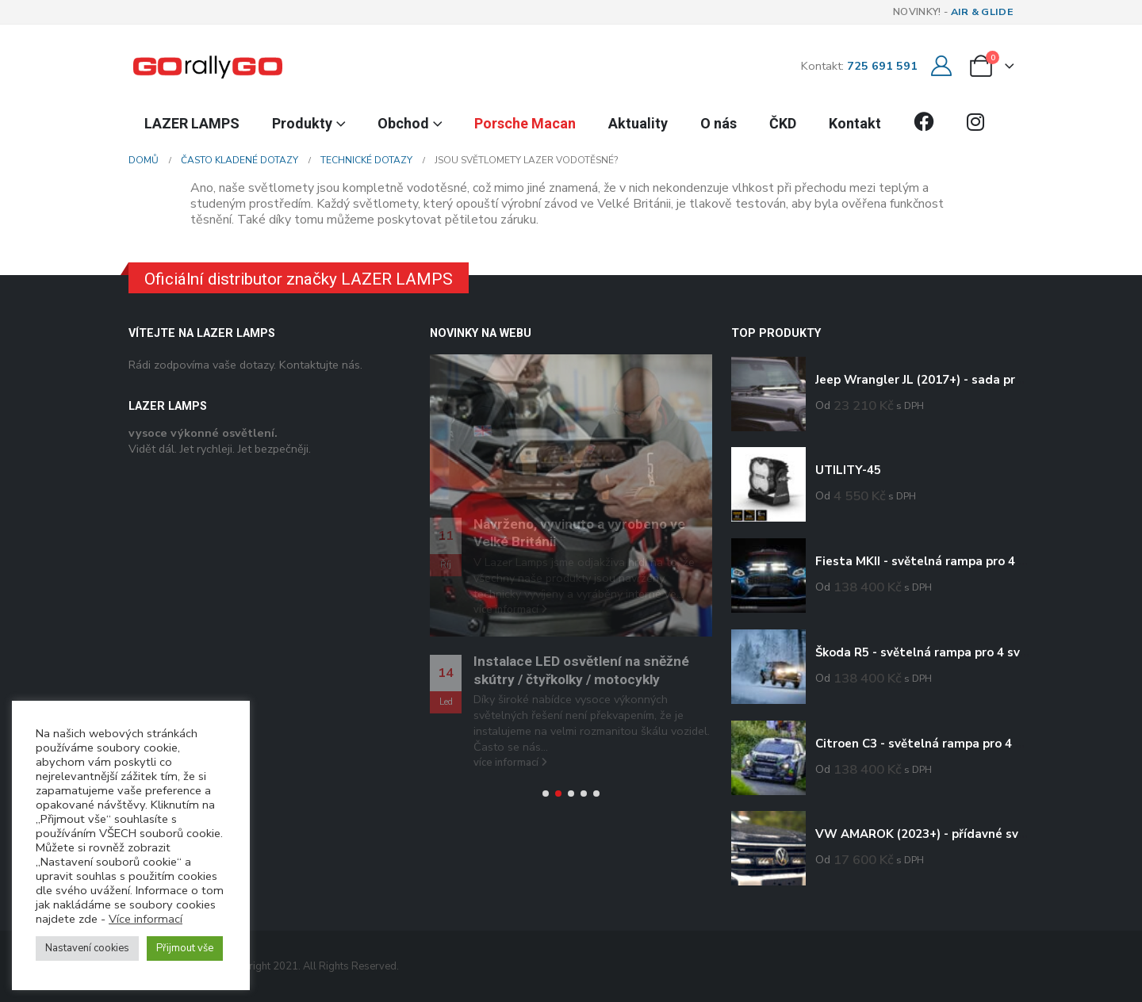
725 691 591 (882, 66)
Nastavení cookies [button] (87, 948)
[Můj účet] (941, 66)
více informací (510, 762)
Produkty (302, 123)
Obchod (403, 123)
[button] (545, 793)
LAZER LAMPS (192, 123)
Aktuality (638, 123)
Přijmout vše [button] (184, 948)
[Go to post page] (571, 495)
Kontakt (855, 123)
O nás (718, 123)
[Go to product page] (768, 394)
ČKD (782, 123)
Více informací (145, 919)
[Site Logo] (207, 66)
